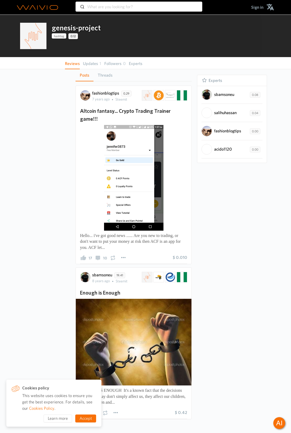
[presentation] (33, 36)
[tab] (84, 75)
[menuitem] (257, 7)
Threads (105, 75)
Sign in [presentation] (257, 7)
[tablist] (134, 75)
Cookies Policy (41, 408)
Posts (84, 75)
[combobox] (139, 4)
